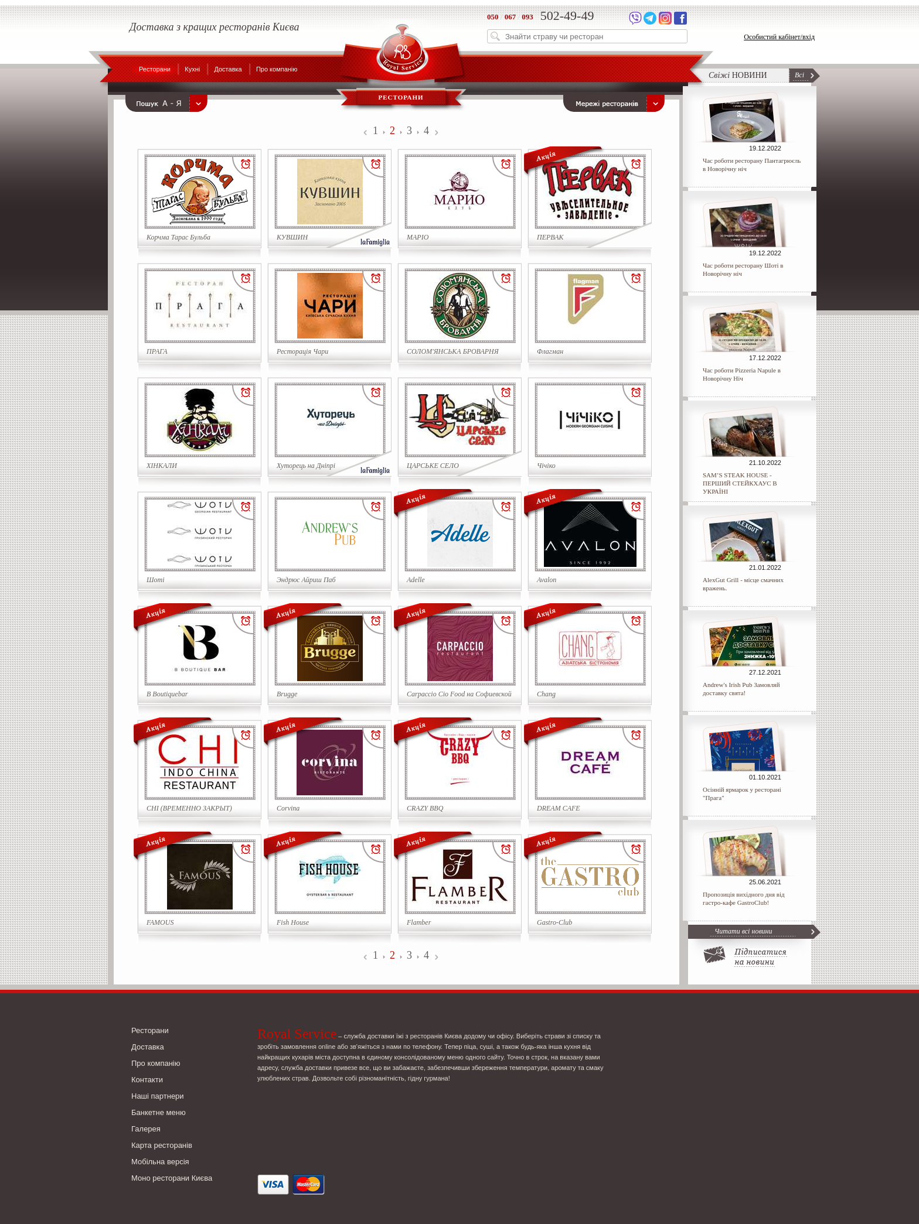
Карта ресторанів (161, 1145)
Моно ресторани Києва (171, 1178)
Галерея (146, 1128)
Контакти (147, 1079)
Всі (799, 75)
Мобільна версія (160, 1161)
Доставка (227, 69)
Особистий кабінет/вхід (779, 37)
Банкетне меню (158, 1112)
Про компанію (277, 69)
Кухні (192, 69)
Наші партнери (157, 1096)
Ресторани (155, 69)
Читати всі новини (743, 931)
